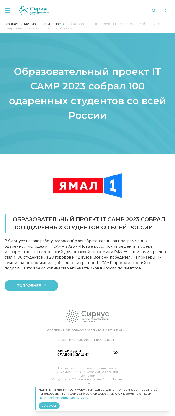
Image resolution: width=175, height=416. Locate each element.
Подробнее (31, 285)
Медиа (30, 24)
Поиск (153, 10)
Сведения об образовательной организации (87, 330)
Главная (11, 24)
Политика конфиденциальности (87, 340)
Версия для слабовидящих (87, 352)
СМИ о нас (51, 24)
